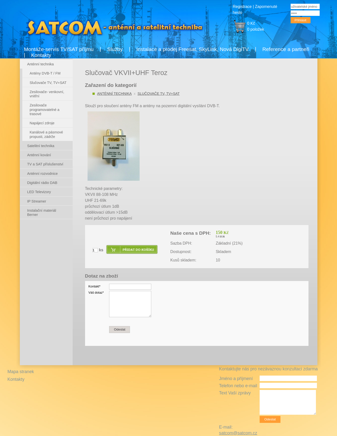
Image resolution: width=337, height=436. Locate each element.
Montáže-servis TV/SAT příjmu (59, 49)
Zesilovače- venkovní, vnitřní (47, 94)
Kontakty (41, 55)
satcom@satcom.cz (238, 433)
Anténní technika (114, 94)
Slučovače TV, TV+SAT (158, 94)
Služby (115, 49)
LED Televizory (39, 192)
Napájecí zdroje (42, 123)
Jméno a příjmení (236, 378)
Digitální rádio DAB (42, 183)
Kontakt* (94, 286)
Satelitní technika (41, 146)
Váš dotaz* (96, 292)
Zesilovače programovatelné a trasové (45, 109)
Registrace (242, 6)
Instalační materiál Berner (41, 212)
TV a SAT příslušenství (45, 164)
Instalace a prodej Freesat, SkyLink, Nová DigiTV (192, 49)
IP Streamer (36, 201)
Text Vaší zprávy (235, 392)
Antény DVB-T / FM (45, 73)
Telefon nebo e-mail (238, 385)
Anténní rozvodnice (42, 174)
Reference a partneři (285, 49)
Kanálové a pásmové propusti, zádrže (46, 134)
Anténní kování (39, 155)
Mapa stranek (20, 371)
